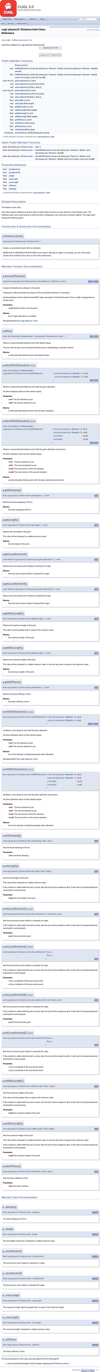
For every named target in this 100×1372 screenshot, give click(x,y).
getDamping (20, 126)
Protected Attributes (93, 27)
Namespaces (20, 19)
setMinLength (20, 110)
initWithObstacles (22, 68)
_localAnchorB (14, 172)
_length (11, 176)
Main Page (7, 19)
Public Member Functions (57, 27)
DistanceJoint (21, 23)
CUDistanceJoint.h (21, 40)
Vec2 (22, 77)
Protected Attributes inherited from (26, 193)
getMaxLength (21, 113)
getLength (19, 100)
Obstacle (52, 68)
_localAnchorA (14, 169)
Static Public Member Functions (76, 27)
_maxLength (13, 182)
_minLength (13, 179)
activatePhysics (21, 133)
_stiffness (12, 185)
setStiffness (20, 123)
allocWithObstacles (43, 150)
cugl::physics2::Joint (45, 137)
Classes (33, 19)
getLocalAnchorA (22, 81)
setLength (19, 103)
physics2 (11, 23)
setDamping (20, 130)
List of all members (93, 30)
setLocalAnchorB (22, 94)
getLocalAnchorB (22, 90)
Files (43, 19)
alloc (37, 147)
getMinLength (20, 107)
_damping (12, 189)
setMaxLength (21, 116)
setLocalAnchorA (22, 84)
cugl (2, 23)
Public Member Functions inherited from (28, 137)
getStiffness (20, 120)
